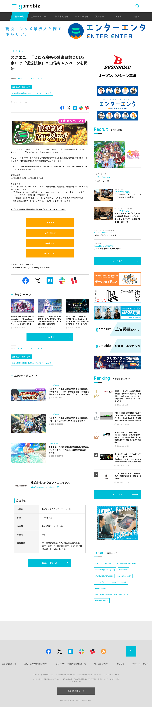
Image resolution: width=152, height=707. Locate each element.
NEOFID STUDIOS (101, 601)
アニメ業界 (116, 16)
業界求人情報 (61, 16)
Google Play (49, 253)
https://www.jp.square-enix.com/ (45, 487)
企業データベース (39, 16)
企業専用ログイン (76, 691)
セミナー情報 (81, 16)
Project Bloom (100, 588)
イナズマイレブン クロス (103, 563)
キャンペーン (18, 51)
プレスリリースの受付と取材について (71, 663)
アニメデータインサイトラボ (126, 563)
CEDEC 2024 (123, 570)
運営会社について (9, 663)
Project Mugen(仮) (124, 576)
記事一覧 (19, 16)
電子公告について (101, 663)
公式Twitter (49, 232)
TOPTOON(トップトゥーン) (105, 570)
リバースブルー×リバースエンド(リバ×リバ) (110, 582)
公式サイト (50, 222)
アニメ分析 (134, 16)
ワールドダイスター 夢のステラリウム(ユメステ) (112, 594)
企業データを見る (50, 562)
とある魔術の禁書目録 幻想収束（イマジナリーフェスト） (32, 93)
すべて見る (50, 337)
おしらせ (120, 663)
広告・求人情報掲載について (36, 663)
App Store (49, 243)
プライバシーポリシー (141, 663)
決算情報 (99, 16)
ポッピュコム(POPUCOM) (104, 576)
